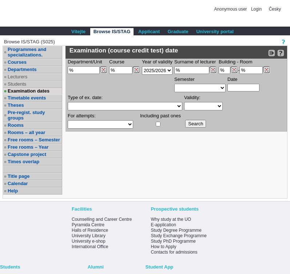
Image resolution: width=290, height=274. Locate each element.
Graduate (178, 31)
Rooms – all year (26, 132)
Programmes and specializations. (27, 52)
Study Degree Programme (176, 230)
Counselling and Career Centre (102, 219)
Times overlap (23, 161)
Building (227, 61)
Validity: (192, 97)
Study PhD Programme (173, 241)
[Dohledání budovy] (234, 70)
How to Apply (163, 246)
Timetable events (27, 98)
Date (232, 79)
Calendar (18, 183)
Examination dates (28, 91)
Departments (22, 69)
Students (17, 84)
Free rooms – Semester (34, 139)
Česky (275, 9)
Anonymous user (231, 9)
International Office (90, 246)
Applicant (149, 31)
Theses (16, 105)
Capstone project (27, 154)
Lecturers (17, 76)
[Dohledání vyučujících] (213, 70)
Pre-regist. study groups (26, 115)
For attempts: (82, 115)
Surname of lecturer (195, 61)
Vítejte (78, 31)
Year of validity (157, 61)
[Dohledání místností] (266, 70)
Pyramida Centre (88, 224)
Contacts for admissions (174, 252)
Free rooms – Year (28, 147)
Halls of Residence (90, 230)
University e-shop (89, 241)
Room (246, 61)
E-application (163, 224)
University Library (89, 235)
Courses (17, 62)
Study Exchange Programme (178, 235)
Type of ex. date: (85, 97)
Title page (18, 176)
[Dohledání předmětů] (136, 70)
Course (116, 61)
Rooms (16, 125)
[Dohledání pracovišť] (103, 70)
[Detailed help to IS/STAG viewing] (281, 53)
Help (13, 190)
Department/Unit (85, 61)
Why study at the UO (171, 219)
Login (256, 9)
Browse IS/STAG (112, 31)
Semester (184, 79)
